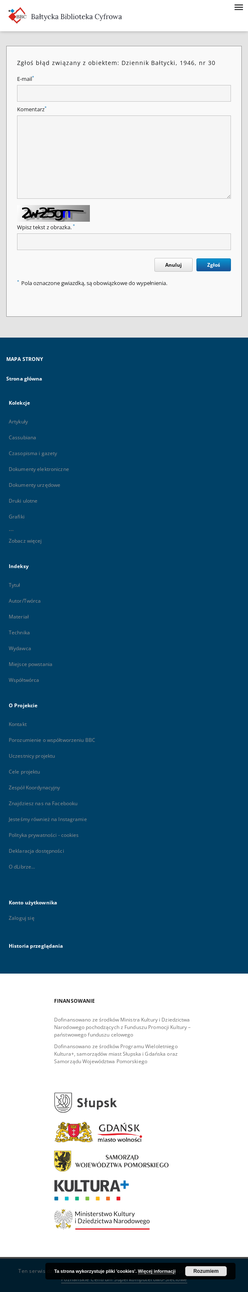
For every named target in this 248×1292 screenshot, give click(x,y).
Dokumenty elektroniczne (39, 469)
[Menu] (238, 6)
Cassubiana (22, 437)
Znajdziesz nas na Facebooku (43, 803)
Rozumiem (206, 1271)
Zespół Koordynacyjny (34, 787)
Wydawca (20, 648)
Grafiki (17, 516)
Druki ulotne (23, 500)
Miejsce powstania (30, 664)
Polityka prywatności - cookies (44, 835)
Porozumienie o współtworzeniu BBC (52, 740)
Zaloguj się (22, 917)
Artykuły (18, 421)
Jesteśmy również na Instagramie (48, 819)
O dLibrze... (22, 866)
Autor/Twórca (25, 600)
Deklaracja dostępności (36, 850)
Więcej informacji (157, 1271)
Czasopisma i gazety (33, 453)
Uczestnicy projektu (32, 755)
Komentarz (32, 109)
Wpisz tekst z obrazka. (46, 227)
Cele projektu (24, 771)
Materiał (19, 616)
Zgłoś (213, 264)
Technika (19, 632)
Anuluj (173, 264)
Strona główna (24, 378)
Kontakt (18, 724)
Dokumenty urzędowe (34, 484)
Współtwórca (24, 680)
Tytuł (14, 584)
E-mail (25, 79)
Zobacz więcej (25, 540)
